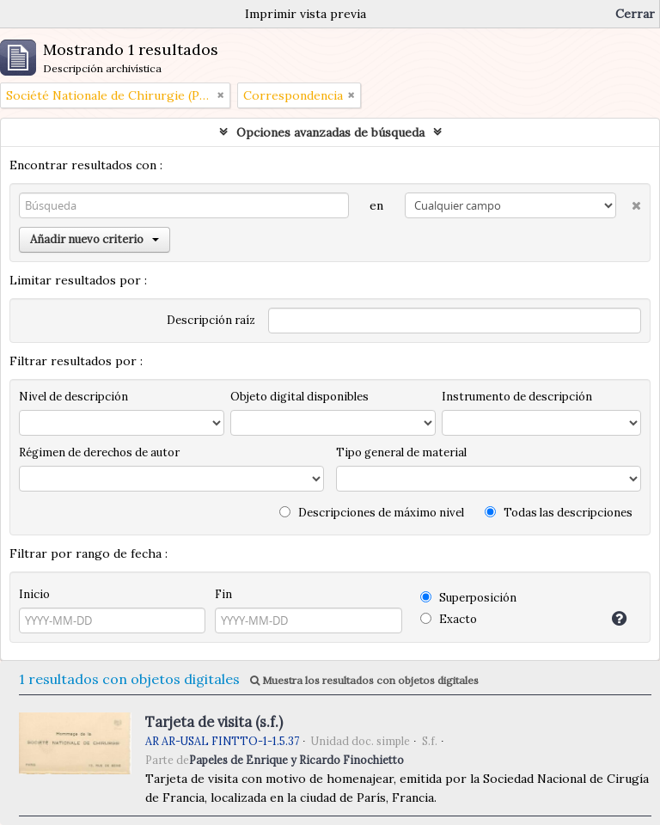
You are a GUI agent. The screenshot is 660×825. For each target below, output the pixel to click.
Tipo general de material (401, 452)
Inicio (34, 594)
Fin (223, 594)
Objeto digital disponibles (299, 396)
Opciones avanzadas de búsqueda (330, 132)
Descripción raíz (211, 320)
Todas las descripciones (558, 512)
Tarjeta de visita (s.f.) (214, 721)
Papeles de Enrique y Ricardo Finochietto (296, 760)
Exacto (448, 619)
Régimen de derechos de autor (99, 452)
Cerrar (635, 13)
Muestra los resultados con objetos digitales (364, 680)
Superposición (468, 597)
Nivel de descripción (73, 396)
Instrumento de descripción (517, 396)
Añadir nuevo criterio (94, 239)
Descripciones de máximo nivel (371, 512)
